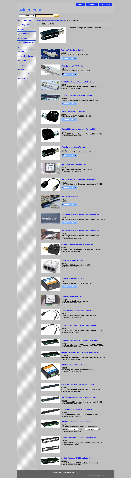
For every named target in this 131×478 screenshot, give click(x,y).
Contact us (24, 78)
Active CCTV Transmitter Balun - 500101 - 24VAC (79, 325)
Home (39, 20)
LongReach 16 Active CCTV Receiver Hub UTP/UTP (80, 340)
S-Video (23, 65)
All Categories (48, 20)
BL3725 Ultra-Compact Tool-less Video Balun (77, 82)
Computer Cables (26, 43)
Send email (106, 4)
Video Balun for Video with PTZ (73, 278)
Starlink (23, 60)
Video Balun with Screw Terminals (74, 147)
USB (22, 69)
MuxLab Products (60, 20)
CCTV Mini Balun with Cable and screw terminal (79, 179)
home (80, 4)
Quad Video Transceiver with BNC (74, 165)
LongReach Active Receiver (72, 296)
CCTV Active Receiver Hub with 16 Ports (76, 422)
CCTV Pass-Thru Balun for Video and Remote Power (81, 214)
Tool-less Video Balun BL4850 (72, 50)
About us (91, 4)
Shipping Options (26, 74)
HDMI (22, 52)
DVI (21, 47)
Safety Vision (25, 25)
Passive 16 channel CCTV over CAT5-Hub (77, 95)
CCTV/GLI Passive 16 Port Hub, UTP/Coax (77, 409)
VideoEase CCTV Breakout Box (73, 260)
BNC (22, 29)
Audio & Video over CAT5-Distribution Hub (76, 458)
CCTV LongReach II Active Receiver (75, 365)
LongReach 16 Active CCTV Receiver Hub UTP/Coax (80, 352)
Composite (24, 38)
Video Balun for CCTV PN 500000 (73, 111)
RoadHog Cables (26, 56)
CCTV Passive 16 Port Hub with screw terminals (79, 397)
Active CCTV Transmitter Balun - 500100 (76, 311)
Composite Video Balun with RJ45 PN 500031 (77, 245)
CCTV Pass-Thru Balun (70, 196)
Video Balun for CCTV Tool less (73, 66)
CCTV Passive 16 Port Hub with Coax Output (77, 385)
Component (24, 34)
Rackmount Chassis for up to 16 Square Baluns (79, 437)
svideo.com (30, 9)
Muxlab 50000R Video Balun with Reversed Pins (79, 129)
